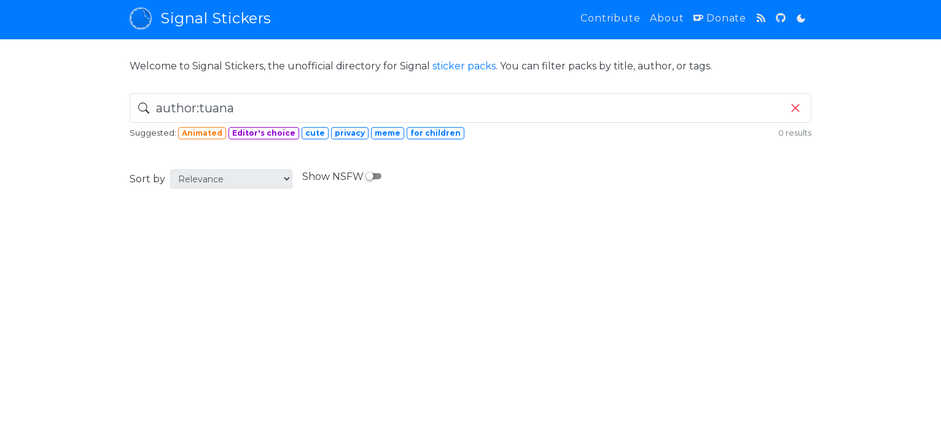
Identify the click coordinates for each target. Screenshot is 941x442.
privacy (350, 133)
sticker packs (464, 66)
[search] (470, 108)
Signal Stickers (200, 18)
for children (435, 133)
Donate (719, 18)
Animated (202, 133)
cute (315, 133)
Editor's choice (263, 133)
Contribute (610, 18)
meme (387, 133)
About (667, 18)
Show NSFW (342, 176)
